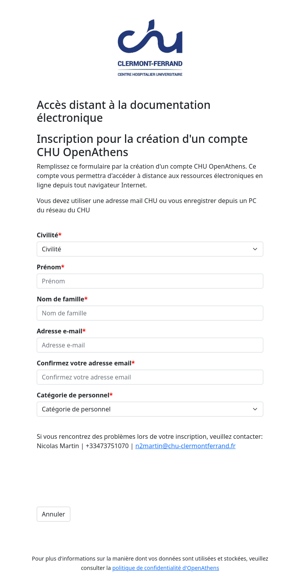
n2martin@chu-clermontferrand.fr (186, 446)
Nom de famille (60, 299)
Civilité (47, 235)
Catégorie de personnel (73, 395)
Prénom (49, 267)
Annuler (53, 514)
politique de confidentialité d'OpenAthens (165, 568)
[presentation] (96, 471)
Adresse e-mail (59, 331)
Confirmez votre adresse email (84, 363)
